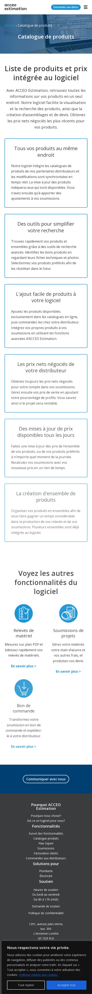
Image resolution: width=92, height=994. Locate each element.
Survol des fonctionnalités (46, 833)
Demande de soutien (46, 906)
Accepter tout (66, 985)
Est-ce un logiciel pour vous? (46, 821)
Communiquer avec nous (46, 779)
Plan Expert (46, 843)
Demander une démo (66, 7)
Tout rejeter (26, 985)
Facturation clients (46, 853)
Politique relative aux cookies (38, 975)
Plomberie (46, 871)
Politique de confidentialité (46, 913)
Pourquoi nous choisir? (46, 816)
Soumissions (45, 848)
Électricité (46, 876)
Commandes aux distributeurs (46, 858)
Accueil (10, 25)
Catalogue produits (46, 838)
